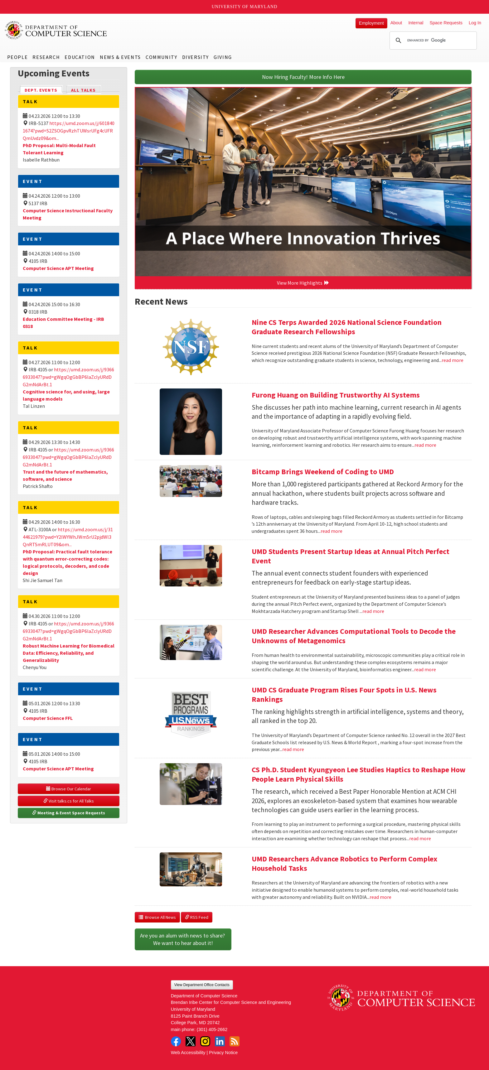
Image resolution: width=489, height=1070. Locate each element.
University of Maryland (245, 6)
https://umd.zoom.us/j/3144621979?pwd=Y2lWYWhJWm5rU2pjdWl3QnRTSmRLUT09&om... (68, 536)
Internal (415, 22)
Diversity (195, 57)
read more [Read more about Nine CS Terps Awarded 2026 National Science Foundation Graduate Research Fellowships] (452, 360)
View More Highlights (303, 283)
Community (161, 57)
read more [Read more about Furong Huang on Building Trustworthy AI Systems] (425, 445)
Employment (371, 23)
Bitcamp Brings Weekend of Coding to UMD (323, 471)
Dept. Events (44, 89)
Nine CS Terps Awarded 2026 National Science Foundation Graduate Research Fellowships (347, 326)
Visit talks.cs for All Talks (68, 801)
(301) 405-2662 (212, 1029)
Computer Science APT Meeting (58, 268)
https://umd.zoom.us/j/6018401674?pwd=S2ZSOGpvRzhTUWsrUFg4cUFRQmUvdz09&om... (68, 130)
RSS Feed (196, 917)
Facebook (176, 1041)
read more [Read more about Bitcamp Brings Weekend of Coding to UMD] (331, 531)
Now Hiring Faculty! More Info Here (303, 76)
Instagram (205, 1041)
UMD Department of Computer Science (56, 30)
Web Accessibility (188, 1052)
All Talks (83, 90)
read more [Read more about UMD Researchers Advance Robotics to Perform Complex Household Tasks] (380, 897)
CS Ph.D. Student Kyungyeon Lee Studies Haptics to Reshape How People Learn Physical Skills (359, 774)
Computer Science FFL (48, 718)
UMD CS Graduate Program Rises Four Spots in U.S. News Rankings (344, 694)
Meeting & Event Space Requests (68, 813)
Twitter (191, 1041)
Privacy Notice (223, 1052)
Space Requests (445, 22)
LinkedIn (220, 1041)
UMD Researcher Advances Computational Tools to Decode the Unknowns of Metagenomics (354, 635)
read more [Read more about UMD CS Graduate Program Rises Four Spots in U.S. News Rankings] (293, 749)
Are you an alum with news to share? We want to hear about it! (183, 939)
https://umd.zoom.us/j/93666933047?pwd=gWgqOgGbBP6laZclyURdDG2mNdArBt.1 (68, 377)
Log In (475, 22)
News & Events (120, 57)
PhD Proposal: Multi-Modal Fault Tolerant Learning (59, 149)
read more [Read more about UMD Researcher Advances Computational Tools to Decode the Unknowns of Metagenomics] (425, 669)
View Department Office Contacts (202, 985)
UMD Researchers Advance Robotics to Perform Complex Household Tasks (344, 863)
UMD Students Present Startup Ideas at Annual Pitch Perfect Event (350, 556)
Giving (223, 57)
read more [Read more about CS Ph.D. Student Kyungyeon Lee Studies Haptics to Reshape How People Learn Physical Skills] (420, 838)
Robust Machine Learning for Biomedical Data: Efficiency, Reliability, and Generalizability (68, 653)
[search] (432, 40)
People (17, 57)
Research (46, 57)
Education (80, 57)
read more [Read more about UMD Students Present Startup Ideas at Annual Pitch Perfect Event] (373, 611)
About (396, 22)
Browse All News (157, 917)
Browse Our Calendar (68, 789)
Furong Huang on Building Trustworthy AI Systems (336, 395)
